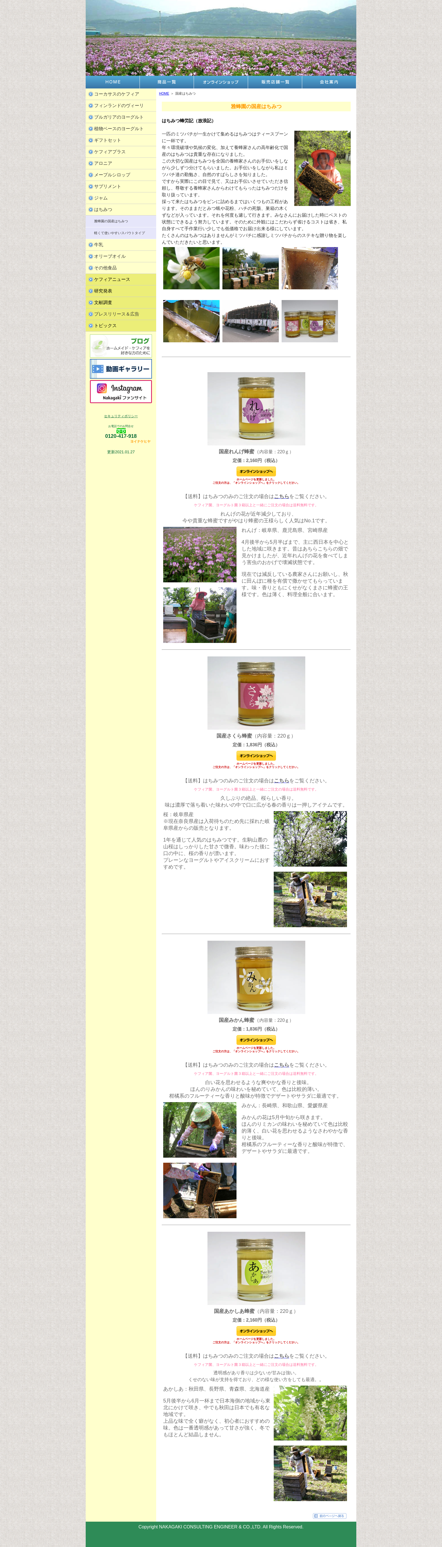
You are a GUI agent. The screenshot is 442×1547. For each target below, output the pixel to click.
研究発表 (103, 290)
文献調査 (103, 302)
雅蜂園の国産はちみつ (111, 221)
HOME (164, 94)
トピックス (105, 325)
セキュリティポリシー (121, 416)
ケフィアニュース (112, 279)
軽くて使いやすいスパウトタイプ (119, 233)
